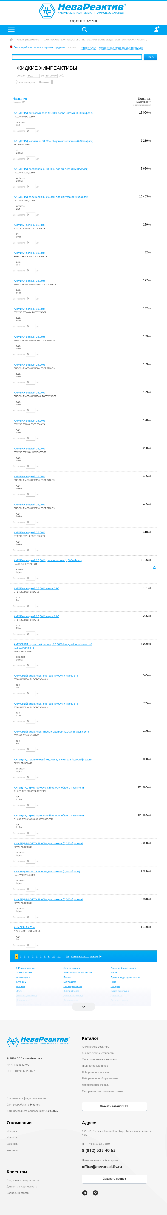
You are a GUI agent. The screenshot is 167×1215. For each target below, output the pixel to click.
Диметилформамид (73, 995)
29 (67, 956)
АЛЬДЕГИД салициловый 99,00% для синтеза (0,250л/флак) (51, 196)
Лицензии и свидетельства (23, 1180)
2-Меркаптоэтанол (25, 968)
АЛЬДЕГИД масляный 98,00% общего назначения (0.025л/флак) (54, 141)
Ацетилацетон (23, 977)
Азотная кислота (71, 968)
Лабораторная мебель (95, 1084)
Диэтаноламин (70, 1000)
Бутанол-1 (21, 982)
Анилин (114, 972)
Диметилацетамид (120, 991)
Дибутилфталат (71, 991)
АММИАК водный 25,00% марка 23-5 (36, 588)
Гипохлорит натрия (72, 986)
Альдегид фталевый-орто (123, 968)
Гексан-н (115, 982)
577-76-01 (92, 21)
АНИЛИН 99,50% (24, 927)
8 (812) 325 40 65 (99, 1150)
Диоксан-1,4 (117, 995)
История (12, 1131)
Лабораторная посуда (95, 1072)
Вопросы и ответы (18, 1193)
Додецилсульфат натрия (28, 1005)
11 (59, 956)
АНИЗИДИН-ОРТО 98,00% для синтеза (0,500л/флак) (47, 871)
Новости (12, 1137)
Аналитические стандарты (98, 1053)
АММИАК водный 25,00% (29, 224)
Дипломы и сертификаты (22, 1186)
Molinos (35, 1104)
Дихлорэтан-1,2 (24, 1000)
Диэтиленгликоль (119, 1000)
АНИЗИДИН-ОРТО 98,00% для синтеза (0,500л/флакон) (48, 899)
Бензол (66, 977)
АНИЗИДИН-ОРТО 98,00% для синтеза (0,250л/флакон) (48, 843)
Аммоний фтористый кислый (77, 972)
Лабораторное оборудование (100, 1078)
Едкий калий (69, 1005)
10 (53, 956)
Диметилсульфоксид (26, 995)
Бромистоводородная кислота (125, 977)
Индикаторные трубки (95, 1065)
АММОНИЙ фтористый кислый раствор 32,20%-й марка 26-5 (51, 731)
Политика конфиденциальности (26, 1098)
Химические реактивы (96, 1046)
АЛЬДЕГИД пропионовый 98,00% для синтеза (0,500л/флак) (51, 168)
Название (20, 98)
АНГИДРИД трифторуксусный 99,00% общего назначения (49, 787)
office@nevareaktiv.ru (102, 1166)
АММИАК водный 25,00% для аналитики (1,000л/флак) (48, 560)
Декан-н (20, 991)
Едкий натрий (117, 1005)
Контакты (12, 1150)
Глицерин (115, 986)
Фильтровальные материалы (99, 1059)
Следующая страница (84, 956)
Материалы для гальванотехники (102, 1091)
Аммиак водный (24, 972)
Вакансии (12, 1143)
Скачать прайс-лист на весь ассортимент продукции (39, 47)
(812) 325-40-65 (77, 21)
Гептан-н (20, 986)
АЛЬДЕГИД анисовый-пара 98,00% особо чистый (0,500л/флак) (53, 112)
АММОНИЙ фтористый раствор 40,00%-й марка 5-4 (46, 675)
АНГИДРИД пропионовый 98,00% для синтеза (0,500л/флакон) (53, 759)
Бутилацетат (69, 982)
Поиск (84, 29)
